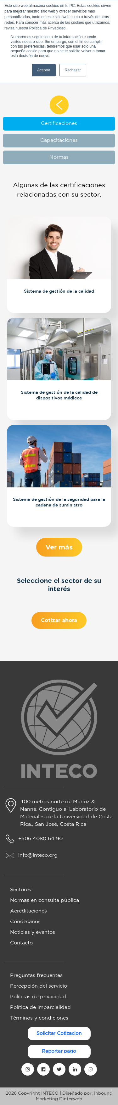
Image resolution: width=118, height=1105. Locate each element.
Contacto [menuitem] (21, 943)
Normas (59, 157)
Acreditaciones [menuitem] (28, 911)
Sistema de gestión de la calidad (59, 291)
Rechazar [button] (73, 70)
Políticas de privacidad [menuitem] (38, 996)
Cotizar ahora (59, 622)
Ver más (59, 547)
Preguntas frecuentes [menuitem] (36, 975)
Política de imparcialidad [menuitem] (40, 1007)
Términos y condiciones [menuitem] (39, 1018)
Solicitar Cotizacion (59, 1033)
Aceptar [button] (43, 70)
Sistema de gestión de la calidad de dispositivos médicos (59, 394)
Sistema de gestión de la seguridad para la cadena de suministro (59, 501)
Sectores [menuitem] (20, 889)
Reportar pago (59, 1051)
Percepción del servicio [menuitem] (38, 986)
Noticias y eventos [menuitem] (32, 932)
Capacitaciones (59, 140)
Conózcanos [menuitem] (25, 921)
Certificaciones (59, 123)
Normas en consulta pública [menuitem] (44, 900)
